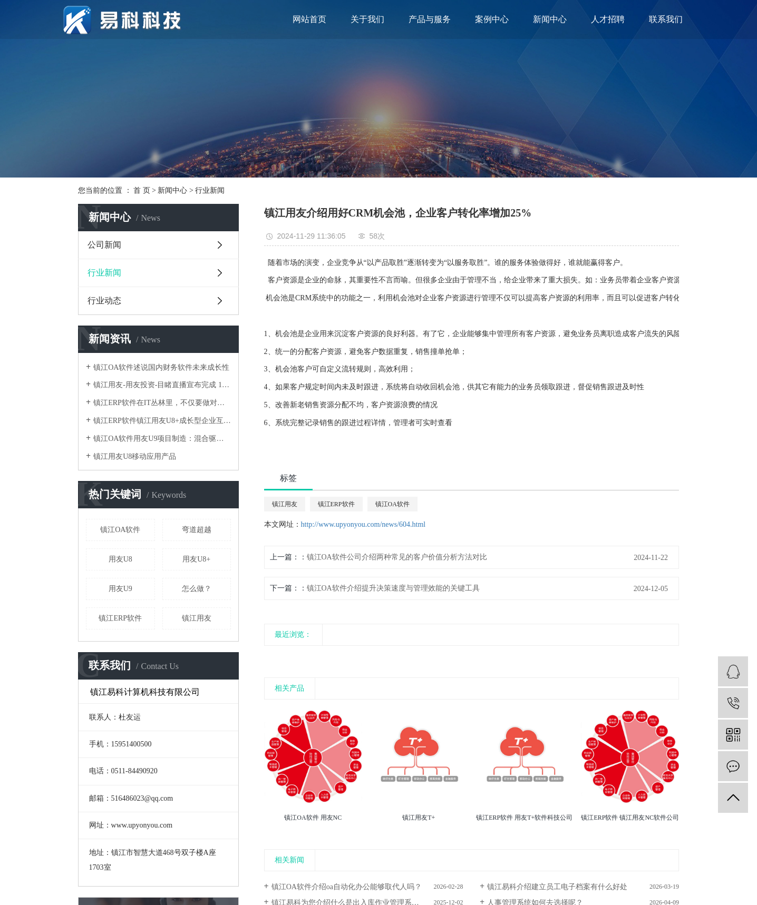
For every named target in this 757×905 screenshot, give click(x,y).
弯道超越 (196, 530)
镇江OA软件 (120, 530)
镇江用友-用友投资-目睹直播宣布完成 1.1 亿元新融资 (162, 385)
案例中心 (492, 19)
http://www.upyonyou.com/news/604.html (363, 524)
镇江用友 (196, 618)
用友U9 (120, 589)
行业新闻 (210, 190)
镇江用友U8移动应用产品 (134, 456)
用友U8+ (196, 559)
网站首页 (309, 19)
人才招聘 (608, 19)
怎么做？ (196, 589)
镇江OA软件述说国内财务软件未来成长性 (161, 367)
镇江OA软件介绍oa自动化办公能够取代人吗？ (346, 887)
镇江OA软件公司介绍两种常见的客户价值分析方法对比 (397, 557)
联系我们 (666, 19)
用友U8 (120, 559)
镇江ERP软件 (120, 618)
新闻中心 (550, 19)
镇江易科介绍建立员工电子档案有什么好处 (557, 887)
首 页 (141, 190)
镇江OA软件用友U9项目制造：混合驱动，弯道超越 (162, 438)
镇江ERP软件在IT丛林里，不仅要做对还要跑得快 (162, 403)
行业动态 (104, 300)
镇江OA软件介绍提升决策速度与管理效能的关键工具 (393, 588)
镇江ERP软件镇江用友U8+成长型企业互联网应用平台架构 (162, 421)
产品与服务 (430, 19)
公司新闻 (104, 244)
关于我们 (367, 19)
